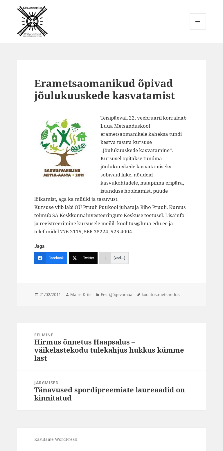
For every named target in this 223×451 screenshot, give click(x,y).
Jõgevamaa (121, 294)
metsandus (169, 294)
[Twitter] (83, 258)
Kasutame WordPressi (55, 439)
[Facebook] (50, 258)
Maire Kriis (80, 294)
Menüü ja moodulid (198, 29)
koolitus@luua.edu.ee (142, 223)
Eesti (105, 294)
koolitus (149, 294)
